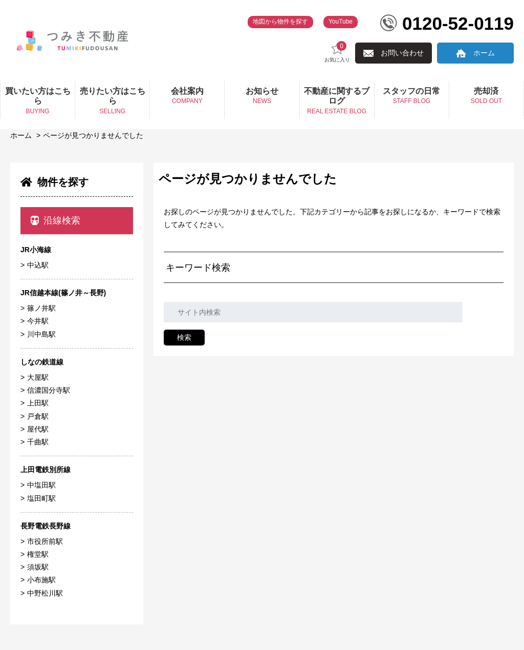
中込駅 (38, 265)
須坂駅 (38, 567)
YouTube (341, 21)
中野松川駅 (45, 593)
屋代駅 (38, 429)
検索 (184, 337)
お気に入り (337, 52)
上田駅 (38, 403)
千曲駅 (38, 442)
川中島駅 (41, 334)
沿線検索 (55, 220)
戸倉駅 (38, 416)
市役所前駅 (45, 541)
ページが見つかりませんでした (93, 135)
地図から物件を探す (280, 21)
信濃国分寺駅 (48, 390)
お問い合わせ (402, 53)
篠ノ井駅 (41, 308)
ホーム (484, 53)
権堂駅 (38, 554)
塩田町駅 (41, 498)
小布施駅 (41, 580)
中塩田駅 (41, 485)
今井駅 (38, 321)
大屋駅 (38, 377)
